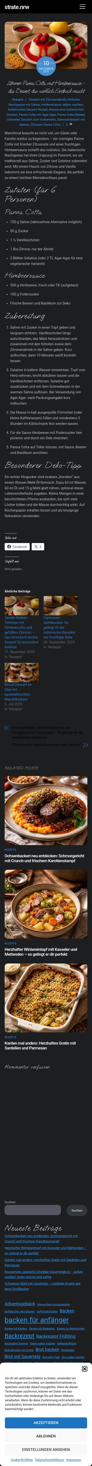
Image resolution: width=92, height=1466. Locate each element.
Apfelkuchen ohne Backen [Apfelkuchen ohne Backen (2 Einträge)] (20, 1311)
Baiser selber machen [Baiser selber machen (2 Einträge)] (42, 1343)
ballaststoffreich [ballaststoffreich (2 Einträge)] (66, 1343)
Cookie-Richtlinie (22, 1460)
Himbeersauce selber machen (62, 104)
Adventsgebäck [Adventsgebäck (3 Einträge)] (20, 1303)
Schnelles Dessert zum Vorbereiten (31, 119)
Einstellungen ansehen (46, 1449)
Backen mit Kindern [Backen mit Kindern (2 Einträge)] (16, 1328)
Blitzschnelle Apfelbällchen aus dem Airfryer (46, 745)
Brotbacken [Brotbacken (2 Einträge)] (68, 1350)
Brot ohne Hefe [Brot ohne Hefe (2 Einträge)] (51, 1357)
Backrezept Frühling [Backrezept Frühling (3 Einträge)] (55, 1336)
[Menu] (82, 6)
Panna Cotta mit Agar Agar (37, 114)
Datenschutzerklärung (49, 1460)
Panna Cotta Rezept (71, 114)
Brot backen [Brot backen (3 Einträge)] (47, 1349)
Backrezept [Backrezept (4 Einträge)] (19, 1335)
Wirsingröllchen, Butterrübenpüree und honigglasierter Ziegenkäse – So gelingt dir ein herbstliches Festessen (47, 732)
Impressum (73, 1460)
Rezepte (18, 99)
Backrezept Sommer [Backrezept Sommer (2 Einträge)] (16, 1343)
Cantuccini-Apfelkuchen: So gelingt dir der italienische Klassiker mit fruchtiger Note (60, 627)
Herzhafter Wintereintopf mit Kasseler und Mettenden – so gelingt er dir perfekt (41, 952)
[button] (84, 1368)
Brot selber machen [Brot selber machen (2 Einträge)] (73, 1357)
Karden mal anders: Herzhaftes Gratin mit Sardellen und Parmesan (40, 1045)
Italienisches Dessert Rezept (27, 109)
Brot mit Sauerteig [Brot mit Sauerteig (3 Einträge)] (22, 1356)
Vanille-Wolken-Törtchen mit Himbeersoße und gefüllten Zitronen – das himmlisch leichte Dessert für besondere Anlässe (22, 632)
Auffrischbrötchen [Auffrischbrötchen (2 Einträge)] (47, 1311)
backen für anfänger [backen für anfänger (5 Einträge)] (37, 1320)
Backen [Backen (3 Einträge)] (67, 1310)
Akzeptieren (46, 1423)
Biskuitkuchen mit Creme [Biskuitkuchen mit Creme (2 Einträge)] (19, 1350)
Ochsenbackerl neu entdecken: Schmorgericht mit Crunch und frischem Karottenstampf (44, 858)
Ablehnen (46, 1436)
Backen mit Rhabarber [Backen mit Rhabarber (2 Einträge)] (42, 1328)
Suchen (10, 1202)
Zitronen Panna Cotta (46, 124)
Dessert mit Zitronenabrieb (47, 99)
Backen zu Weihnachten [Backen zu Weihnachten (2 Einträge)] (71, 1328)
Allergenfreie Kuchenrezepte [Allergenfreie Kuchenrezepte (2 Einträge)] (53, 1304)
